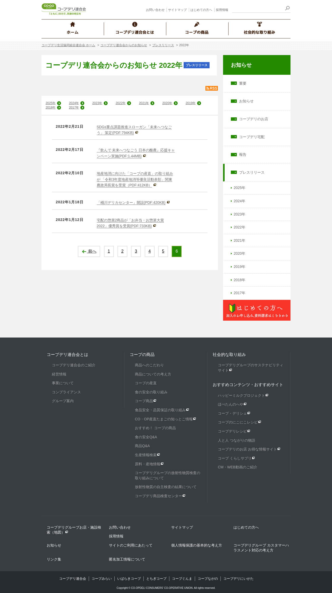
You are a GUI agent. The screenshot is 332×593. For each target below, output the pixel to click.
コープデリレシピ (232, 431)
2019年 (191, 103)
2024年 (74, 103)
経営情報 (59, 374)
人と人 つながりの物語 (236, 440)
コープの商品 (142, 354)
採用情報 (222, 9)
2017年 (74, 107)
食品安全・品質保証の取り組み (160, 410)
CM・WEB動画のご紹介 (237, 467)
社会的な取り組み (229, 354)
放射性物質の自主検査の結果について (166, 487)
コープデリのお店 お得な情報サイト (247, 449)
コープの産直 (146, 383)
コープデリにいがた (238, 579)
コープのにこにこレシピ (238, 422)
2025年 (51, 103)
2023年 (97, 103)
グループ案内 (63, 401)
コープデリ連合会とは (67, 354)
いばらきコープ (129, 579)
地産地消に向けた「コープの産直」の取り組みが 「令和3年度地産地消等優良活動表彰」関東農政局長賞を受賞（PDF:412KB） (135, 179)
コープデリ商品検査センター (158, 496)
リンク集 (54, 559)
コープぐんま (182, 579)
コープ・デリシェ (232, 413)
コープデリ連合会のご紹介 (73, 365)
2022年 (121, 103)
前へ (88, 251)
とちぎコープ (156, 579)
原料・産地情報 (147, 464)
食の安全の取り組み (151, 392)
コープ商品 (144, 401)
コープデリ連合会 (72, 579)
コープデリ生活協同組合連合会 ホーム (68, 45)
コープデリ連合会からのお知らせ (123, 45)
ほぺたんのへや (230, 404)
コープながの (208, 579)
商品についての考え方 (153, 374)
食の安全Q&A (146, 437)
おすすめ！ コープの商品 (155, 428)
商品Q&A (142, 446)
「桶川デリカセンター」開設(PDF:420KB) (131, 202)
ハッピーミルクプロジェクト (241, 395)
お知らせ (241, 65)
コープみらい (102, 579)
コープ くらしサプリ (235, 458)
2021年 (144, 103)
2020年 (167, 103)
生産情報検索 (146, 455)
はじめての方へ (201, 9)
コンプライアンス (66, 392)
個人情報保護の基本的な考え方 (196, 545)
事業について (63, 383)
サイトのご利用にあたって (131, 545)
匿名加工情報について (127, 559)
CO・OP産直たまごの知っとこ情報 (164, 419)
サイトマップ (177, 9)
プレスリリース (163, 45)
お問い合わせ (155, 9)
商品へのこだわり (149, 365)
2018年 (51, 107)
